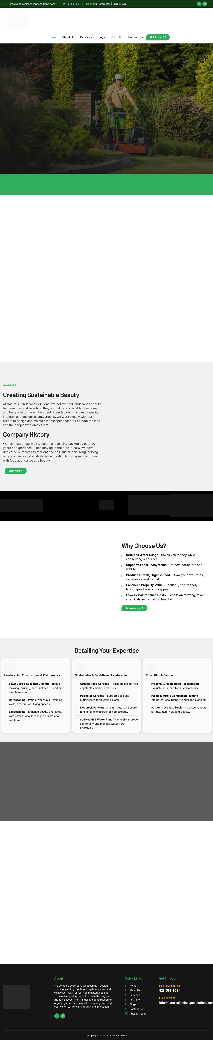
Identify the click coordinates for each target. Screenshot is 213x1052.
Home (54, 37)
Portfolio (118, 37)
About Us (69, 37)
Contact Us (136, 37)
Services (87, 37)
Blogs (102, 37)
